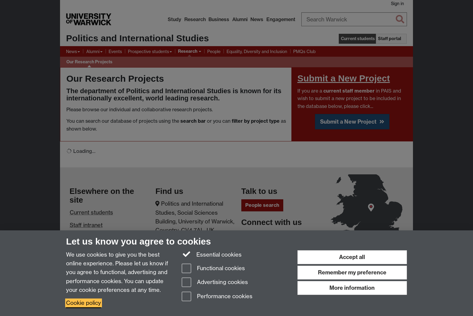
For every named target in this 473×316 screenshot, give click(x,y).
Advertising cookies (215, 282)
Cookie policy (83, 302)
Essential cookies (212, 254)
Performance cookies (217, 296)
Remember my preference (352, 272)
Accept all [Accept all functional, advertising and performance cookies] (352, 257)
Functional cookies (213, 268)
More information (352, 287)
